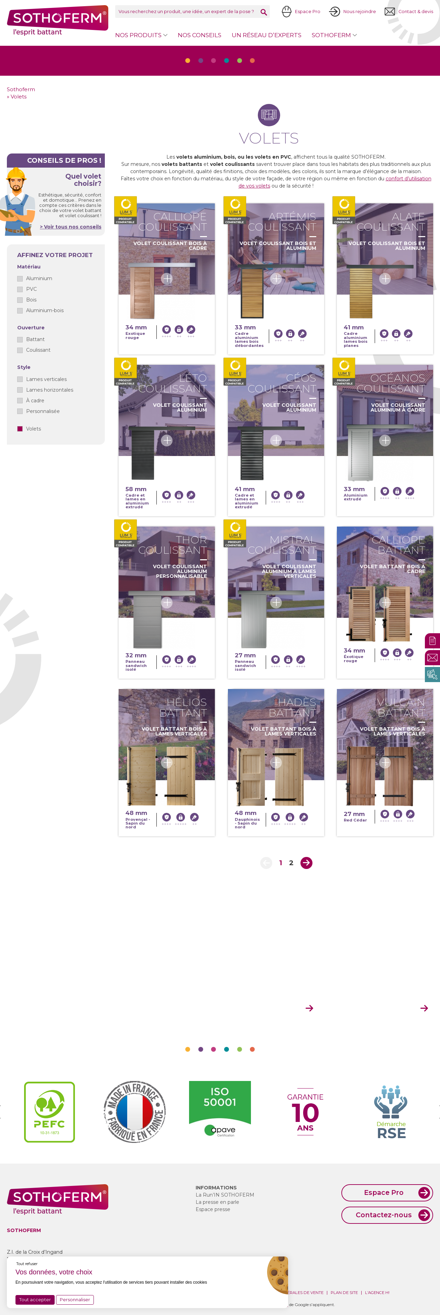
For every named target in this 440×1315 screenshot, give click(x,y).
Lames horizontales (49, 390)
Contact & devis (415, 11)
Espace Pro (307, 11)
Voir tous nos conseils (72, 227)
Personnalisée (43, 411)
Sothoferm (57, 20)
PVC (31, 289)
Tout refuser (26, 1263)
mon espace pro (268, 1009)
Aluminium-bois (45, 310)
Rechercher (264, 12)
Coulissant (38, 350)
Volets (33, 429)
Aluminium (39, 278)
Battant (35, 339)
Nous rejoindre (359, 11)
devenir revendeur (379, 1009)
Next (306, 863)
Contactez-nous (384, 1215)
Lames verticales (46, 379)
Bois (31, 300)
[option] (49, 1112)
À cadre (35, 400)
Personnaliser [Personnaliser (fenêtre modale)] (75, 1299)
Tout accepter (35, 1299)
